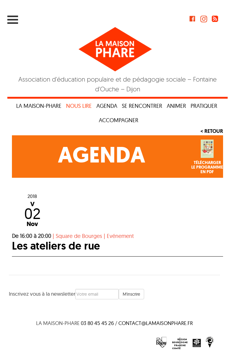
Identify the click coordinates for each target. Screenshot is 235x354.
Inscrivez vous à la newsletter (42, 293)
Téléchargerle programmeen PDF (207, 167)
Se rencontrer (142, 105)
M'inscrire (131, 294)
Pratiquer (204, 105)
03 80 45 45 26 (97, 323)
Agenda (106, 105)
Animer (176, 105)
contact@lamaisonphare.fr (155, 323)
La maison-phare (39, 105)
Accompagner (118, 120)
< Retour (211, 131)
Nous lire (79, 105)
